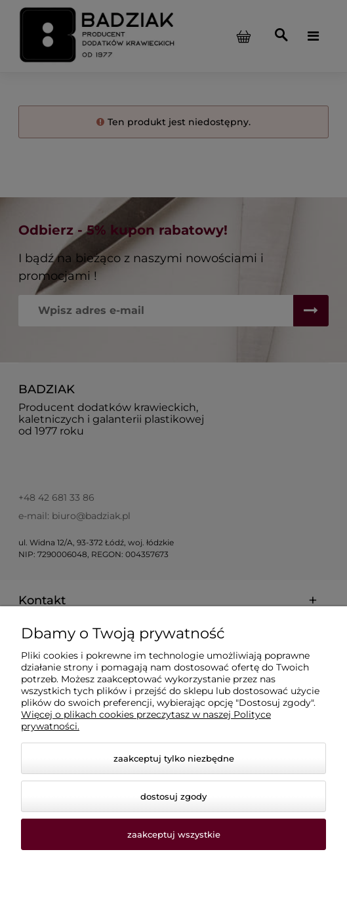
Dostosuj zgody (173, 796)
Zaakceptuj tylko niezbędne (173, 758)
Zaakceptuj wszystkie (173, 834)
